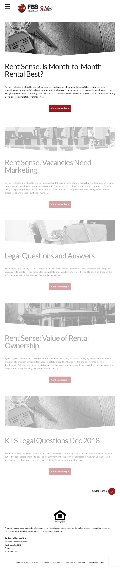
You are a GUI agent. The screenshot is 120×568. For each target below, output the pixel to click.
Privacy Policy (21, 563)
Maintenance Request (75, 563)
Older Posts (99, 491)
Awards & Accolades (40, 563)
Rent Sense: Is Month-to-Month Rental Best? (53, 70)
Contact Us (57, 563)
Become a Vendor (97, 563)
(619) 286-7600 (11, 551)
